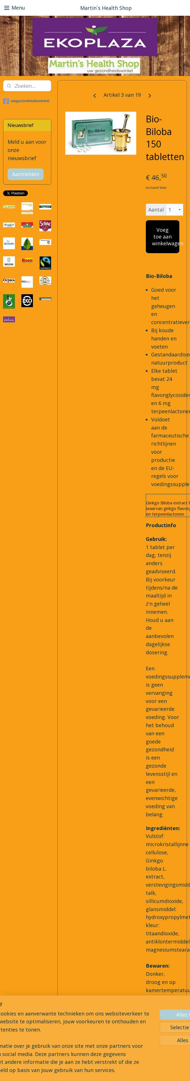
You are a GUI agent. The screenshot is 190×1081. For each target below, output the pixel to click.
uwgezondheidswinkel (26, 101)
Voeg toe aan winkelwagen (165, 236)
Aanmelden (25, 174)
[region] (58, 1021)
